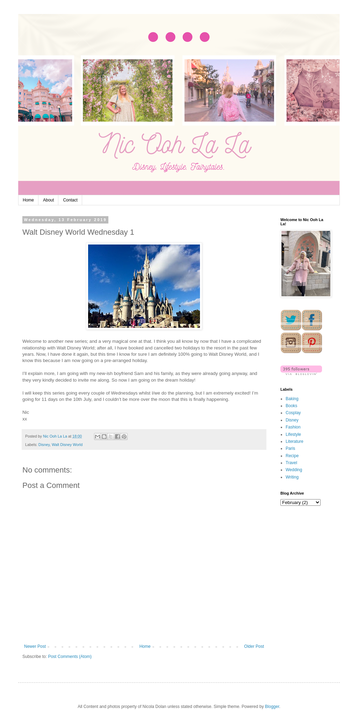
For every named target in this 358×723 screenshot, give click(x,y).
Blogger (272, 706)
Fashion (293, 427)
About (48, 200)
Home (28, 200)
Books (291, 405)
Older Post (254, 646)
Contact (70, 200)
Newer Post (35, 646)
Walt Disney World (67, 444)
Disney (44, 444)
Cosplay (293, 412)
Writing (292, 477)
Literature (294, 441)
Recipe (292, 455)
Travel (291, 462)
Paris (290, 448)
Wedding (294, 469)
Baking (292, 398)
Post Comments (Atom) (70, 656)
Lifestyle (293, 434)
